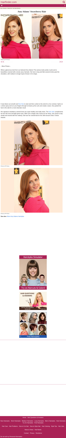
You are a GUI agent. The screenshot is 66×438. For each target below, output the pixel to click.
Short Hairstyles (16, 421)
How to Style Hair (35, 426)
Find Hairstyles (38, 423)
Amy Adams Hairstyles (16, 8)
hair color (51, 111)
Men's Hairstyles (50, 421)
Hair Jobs (61, 426)
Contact (26, 433)
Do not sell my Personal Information (11, 436)
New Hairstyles (5, 421)
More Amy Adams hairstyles (15, 216)
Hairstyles (4, 8)
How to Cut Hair (24, 426)
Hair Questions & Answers (35, 417)
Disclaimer (39, 433)
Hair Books (38, 429)
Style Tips (54, 426)
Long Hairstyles (39, 421)
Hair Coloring (46, 426)
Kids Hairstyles (60, 421)
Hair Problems (13, 426)
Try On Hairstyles (28, 423)
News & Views (29, 429)
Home (1, 8)
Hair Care (5, 426)
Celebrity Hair (9, 8)
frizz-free (21, 104)
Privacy (32, 433)
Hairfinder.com (9, 2)
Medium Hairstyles (27, 421)
